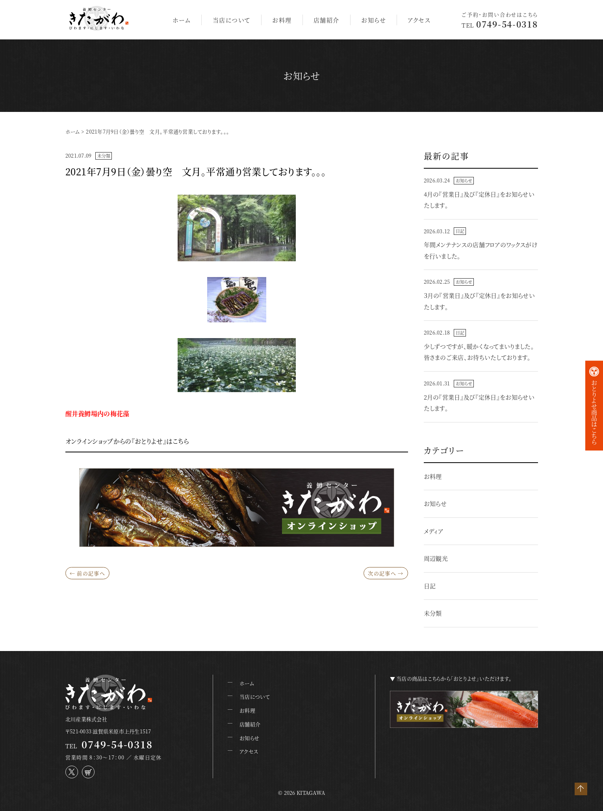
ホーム (182, 20)
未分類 (104, 156)
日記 (460, 231)
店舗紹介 (327, 20)
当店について (231, 20)
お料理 (282, 20)
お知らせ (373, 20)
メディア (433, 531)
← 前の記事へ (87, 573)
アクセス (419, 20)
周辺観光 (436, 558)
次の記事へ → (385, 573)
